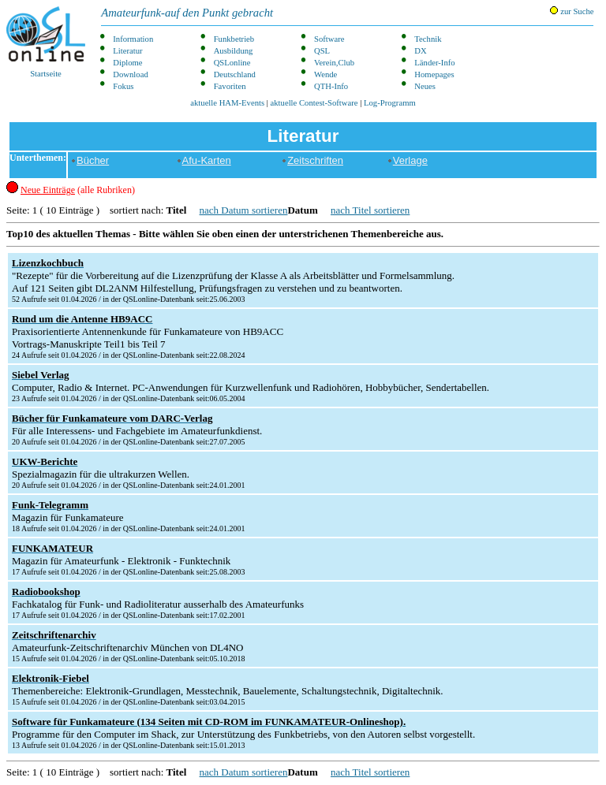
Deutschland (235, 74)
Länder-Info (434, 62)
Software (329, 39)
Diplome (127, 62)
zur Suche (571, 11)
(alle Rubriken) (78, 189)
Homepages (434, 74)
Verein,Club (334, 62)
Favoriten (230, 86)
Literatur (127, 51)
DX (420, 51)
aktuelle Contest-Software (314, 103)
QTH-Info (331, 86)
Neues (425, 86)
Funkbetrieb (234, 39)
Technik (427, 39)
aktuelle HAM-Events (227, 103)
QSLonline (232, 62)
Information (133, 39)
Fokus (123, 86)
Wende (325, 74)
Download (130, 74)
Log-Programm (390, 103)
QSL (322, 51)
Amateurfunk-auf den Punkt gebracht (187, 12)
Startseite (45, 42)
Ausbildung (233, 51)
